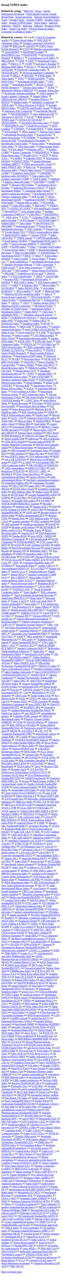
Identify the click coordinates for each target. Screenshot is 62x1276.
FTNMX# (6, 565)
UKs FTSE (18, 486)
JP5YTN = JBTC (38, 471)
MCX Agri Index (26, 1092)
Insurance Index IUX (37, 553)
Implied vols (22, 506)
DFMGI (25, 870)
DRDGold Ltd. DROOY (14, 99)
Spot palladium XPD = (48, 855)
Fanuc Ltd (44, 1092)
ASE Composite (51, 438)
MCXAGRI (31, 757)
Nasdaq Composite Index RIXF (18, 379)
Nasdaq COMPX (10, 814)
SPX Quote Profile (41, 297)
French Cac (52, 229)
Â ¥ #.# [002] (38, 568)
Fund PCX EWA (20, 1068)
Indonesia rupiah (42, 837)
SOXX (30, 388)
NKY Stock (52, 432)
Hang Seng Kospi (10, 137)
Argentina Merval (28, 630)
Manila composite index (47, 49)
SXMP (51, 182)
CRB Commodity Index (39, 347)
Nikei (33, 246)
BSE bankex (44, 117)
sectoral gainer (9, 870)
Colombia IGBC (13, 1130)
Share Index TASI (38, 577)
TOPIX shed (8, 120)
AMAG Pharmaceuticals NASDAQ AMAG (22, 958)
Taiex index (25, 223)
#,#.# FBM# (7, 1036)
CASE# (23, 736)
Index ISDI (21, 861)
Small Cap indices (11, 713)
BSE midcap (31, 1003)
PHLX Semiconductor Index (36, 820)
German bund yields (12, 784)
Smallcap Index (31, 323)
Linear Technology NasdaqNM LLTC (29, 1141)
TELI (26, 303)
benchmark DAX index (43, 1210)
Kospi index (38, 143)
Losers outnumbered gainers (20, 1222)
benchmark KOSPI (22, 84)
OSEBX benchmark (35, 778)
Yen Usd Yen (26, 1050)
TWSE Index (45, 75)
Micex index (49, 285)
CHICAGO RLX (20, 834)
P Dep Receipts (48, 1012)
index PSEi (7, 823)
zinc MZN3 (30, 713)
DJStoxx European (11, 935)
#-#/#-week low (26, 332)
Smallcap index (9, 412)
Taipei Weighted (18, 1174)
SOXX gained (8, 811)
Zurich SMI (52, 276)
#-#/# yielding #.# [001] (24, 391)
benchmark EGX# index (33, 140)
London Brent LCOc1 (24, 962)
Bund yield (35, 1109)
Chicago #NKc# (41, 615)
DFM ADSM (30, 944)
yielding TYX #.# (29, 613)
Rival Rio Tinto (9, 849)
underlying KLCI (40, 1018)
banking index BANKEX (14, 176)
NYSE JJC (48, 1033)
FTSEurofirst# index (22, 447)
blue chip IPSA (46, 365)
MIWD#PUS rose (14, 125)
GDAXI (49, 817)
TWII (21, 61)
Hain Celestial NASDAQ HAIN (30, 1186)
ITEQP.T (30, 46)
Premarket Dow (19, 1086)
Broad (46, 11)
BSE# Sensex (21, 997)
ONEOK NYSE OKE (37, 1254)
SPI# (56, 1201)
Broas (38, 11)
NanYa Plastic (44, 1030)
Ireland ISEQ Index (25, 980)
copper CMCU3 (46, 565)
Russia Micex (8, 326)
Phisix (8, 1204)
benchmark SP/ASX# (43, 997)
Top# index (40, 424)
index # (48, 294)
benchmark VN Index (16, 1098)
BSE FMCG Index (24, 282)
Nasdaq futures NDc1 (44, 303)
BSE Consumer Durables (32, 760)
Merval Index (25, 421)
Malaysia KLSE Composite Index (22, 294)
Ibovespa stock (32, 359)
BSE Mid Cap (48, 1248)
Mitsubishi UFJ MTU (29, 1192)
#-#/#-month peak (38, 539)
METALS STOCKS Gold (18, 804)
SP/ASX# (16, 545)
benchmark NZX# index (44, 241)
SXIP (14, 462)
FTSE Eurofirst (39, 701)
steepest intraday (21, 521)
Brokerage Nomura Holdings (20, 93)
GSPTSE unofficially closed (35, 108)
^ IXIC (15, 562)
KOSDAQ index (10, 323)
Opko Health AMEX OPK (27, 742)
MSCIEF (29, 75)
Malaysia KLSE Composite (15, 306)
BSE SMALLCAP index (23, 725)
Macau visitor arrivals (46, 1219)
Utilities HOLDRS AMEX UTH (37, 811)
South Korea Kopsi (37, 125)
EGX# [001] (20, 497)
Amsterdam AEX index (23, 790)
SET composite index (33, 394)
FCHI (19, 722)
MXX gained (29, 131)
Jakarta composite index (17, 182)
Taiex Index (7, 78)
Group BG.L (8, 1154)
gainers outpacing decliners (15, 193)
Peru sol (14, 689)
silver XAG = (31, 1033)
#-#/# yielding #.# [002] (37, 545)
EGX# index (8, 760)
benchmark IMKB (24, 1024)
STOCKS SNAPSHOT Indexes (31, 739)
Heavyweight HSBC (26, 252)
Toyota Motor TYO (15, 232)
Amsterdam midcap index (28, 906)
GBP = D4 (52, 624)
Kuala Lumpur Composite (15, 96)
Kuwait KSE (22, 385)
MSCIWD (40, 205)
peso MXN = (30, 1248)
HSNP (56, 521)
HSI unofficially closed (46, 208)
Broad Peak (7, 17)
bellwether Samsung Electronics (37, 1251)
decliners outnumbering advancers (19, 1157)
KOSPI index (19, 246)
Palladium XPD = (39, 551)
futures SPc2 (17, 574)
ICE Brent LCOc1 (39, 1053)
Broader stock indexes (23, 527)
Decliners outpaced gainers (38, 314)
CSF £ (4, 1003)
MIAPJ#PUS (52, 214)
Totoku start (41, 415)
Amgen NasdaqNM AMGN (36, 683)
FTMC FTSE (22, 843)
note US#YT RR (37, 704)
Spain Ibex (38, 651)
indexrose (33, 438)
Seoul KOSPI (12, 52)
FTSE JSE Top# (43, 341)
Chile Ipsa (47, 311)
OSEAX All (29, 344)
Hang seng (22, 320)
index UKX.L (38, 1239)
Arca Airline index (31, 211)
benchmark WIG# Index (35, 279)
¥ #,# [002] (45, 500)
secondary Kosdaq (38, 826)
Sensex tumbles (50, 1163)
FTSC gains (31, 903)
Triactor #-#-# (8, 974)
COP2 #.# (6, 624)
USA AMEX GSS (46, 1059)
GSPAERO (45, 173)
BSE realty (27, 639)
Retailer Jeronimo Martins (18, 264)
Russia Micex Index (11, 388)
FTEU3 (34, 698)
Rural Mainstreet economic (15, 1263)
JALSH (5, 75)
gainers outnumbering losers (30, 912)
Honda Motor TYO (26, 370)
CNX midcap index (39, 456)
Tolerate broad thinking (46, 17)
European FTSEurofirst (28, 1180)
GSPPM (5, 497)
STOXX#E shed (47, 220)
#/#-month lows (45, 1036)
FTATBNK (30, 137)
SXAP (30, 117)
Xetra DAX (45, 1242)
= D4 (25, 692)
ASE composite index (29, 817)
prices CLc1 (28, 991)
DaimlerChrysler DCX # (14, 1239)
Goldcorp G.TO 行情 (38, 867)
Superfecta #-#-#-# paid (30, 273)
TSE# (56, 123)
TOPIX (27, 1000)
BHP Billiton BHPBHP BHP (33, 1039)
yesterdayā (53, 1074)
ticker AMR (48, 1003)
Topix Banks (30, 592)
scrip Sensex (39, 888)
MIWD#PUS (42, 152)
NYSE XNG (24, 341)
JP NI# (53, 559)
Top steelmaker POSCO (14, 568)
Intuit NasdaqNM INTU (25, 642)
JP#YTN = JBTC (43, 929)
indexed (53, 22)
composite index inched (37, 190)
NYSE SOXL (48, 757)
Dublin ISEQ (39, 320)
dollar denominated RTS (31, 515)
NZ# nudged (11, 131)
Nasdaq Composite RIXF (30, 648)
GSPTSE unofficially (47, 238)
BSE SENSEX (9, 820)
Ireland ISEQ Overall (12, 1065)
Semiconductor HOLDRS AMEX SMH (30, 1189)
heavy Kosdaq (46, 362)
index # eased (22, 335)
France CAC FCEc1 (34, 1133)
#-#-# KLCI (27, 731)
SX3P (38, 291)
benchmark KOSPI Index (29, 356)
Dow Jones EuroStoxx (28, 474)
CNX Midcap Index (43, 335)
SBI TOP (22, 1095)
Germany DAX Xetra (12, 775)
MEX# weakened (48, 1207)
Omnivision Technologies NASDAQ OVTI (24, 772)
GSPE (4, 244)
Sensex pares (38, 1098)
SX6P (26, 430)
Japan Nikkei (42, 607)
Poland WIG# (36, 128)
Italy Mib (10, 1106)
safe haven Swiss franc (39, 1047)
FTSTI (26, 49)
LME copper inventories (26, 1080)
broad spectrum (24, 17)
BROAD (28, 11)
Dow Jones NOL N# (37, 1006)
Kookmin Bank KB (15, 828)
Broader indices (49, 512)
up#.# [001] (28, 1118)
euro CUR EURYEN (46, 672)
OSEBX (16, 1003)
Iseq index (37, 985)
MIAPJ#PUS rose (10, 55)
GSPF (4, 246)
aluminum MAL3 (44, 1000)
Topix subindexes (18, 261)
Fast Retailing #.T (21, 607)
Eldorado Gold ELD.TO (33, 1213)
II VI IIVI (25, 556)
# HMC (41, 823)
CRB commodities (14, 468)
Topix (4, 20)
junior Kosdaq (8, 220)
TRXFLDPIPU (9, 123)
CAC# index (44, 586)
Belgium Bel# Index (12, 66)
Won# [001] (7, 421)
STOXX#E (7, 69)
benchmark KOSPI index (31, 81)
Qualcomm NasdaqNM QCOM (18, 1103)
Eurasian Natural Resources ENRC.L (31, 1230)
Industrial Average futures (29, 624)
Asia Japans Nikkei (50, 1127)
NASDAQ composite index (31, 69)
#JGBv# (5, 282)
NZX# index (23, 766)
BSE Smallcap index (32, 412)
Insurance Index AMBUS (37, 1177)
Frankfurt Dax (47, 137)
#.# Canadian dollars (31, 1145)
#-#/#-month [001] (45, 462)
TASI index (43, 1050)
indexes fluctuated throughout (32, 618)
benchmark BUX (14, 1236)
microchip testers (39, 1148)
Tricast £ (6, 500)
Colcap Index (8, 365)
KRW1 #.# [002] (37, 468)
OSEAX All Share (34, 435)
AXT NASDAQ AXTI (33, 1121)
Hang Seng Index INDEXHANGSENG (29, 1008)
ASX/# (55, 826)
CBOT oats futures (32, 891)
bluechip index (44, 1195)
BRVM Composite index (14, 873)
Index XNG (19, 680)
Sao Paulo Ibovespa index (35, 123)
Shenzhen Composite (43, 102)
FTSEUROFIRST (26, 542)
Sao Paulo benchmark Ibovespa (21, 627)
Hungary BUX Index (23, 185)
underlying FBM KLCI (13, 598)
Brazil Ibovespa (19, 403)
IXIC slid (6, 270)
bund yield (31, 1183)
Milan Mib (24, 424)
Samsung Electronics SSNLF (16, 1021)
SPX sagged (21, 270)
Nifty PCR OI (18, 1053)
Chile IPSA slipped (15, 441)
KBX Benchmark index (17, 882)
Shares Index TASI (43, 430)
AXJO (22, 698)
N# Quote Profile (43, 306)
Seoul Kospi (45, 226)
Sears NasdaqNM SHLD (18, 1101)
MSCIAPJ (42, 40)
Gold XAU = (49, 1151)
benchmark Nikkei (41, 308)
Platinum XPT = (36, 149)
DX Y (4, 285)
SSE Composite (44, 264)
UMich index (12, 1227)
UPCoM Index (49, 920)
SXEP (4, 185)
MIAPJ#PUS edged (33, 52)
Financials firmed (28, 920)
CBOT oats (21, 695)
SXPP (49, 267)
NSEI (39, 276)
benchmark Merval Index (32, 406)
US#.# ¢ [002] (8, 1198)
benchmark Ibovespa (12, 229)
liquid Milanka (34, 382)
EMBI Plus (44, 1142)
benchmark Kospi (25, 226)
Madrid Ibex (18, 518)
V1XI (25, 217)
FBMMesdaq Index (20, 971)
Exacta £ (53, 435)
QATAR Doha (48, 252)
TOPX (51, 87)
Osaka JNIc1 (34, 486)
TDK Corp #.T (22, 929)
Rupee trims (7, 879)
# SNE (42, 332)
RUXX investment (47, 926)
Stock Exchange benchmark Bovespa (34, 595)
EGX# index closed (23, 489)
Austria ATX (28, 533)
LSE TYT (43, 731)
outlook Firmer (25, 823)
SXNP (40, 1245)
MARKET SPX (31, 707)
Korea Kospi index (23, 40)
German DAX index (15, 900)
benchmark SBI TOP (40, 1077)
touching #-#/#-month (43, 873)
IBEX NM (25, 326)
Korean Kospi (44, 134)
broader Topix (17, 20)
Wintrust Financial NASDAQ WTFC (30, 1201)
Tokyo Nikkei (26, 365)
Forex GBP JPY (43, 1171)
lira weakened (25, 1036)
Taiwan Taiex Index (33, 87)
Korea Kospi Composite (14, 297)
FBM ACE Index (48, 666)
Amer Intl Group (49, 790)
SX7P (45, 155)
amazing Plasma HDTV (34, 858)
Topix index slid (40, 176)
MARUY (9, 918)
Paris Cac (31, 167)
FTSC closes (46, 542)
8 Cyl (22, 1260)
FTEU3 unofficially (21, 276)
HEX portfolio (34, 636)
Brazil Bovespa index (12, 368)
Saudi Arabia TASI (41, 695)
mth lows (30, 988)
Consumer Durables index (36, 562)
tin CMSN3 (43, 1154)
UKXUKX (29, 362)
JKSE (4, 317)
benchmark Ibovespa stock (19, 134)
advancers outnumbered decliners (35, 1160)
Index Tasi (17, 867)
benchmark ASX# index (37, 654)
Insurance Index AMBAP (33, 1198)
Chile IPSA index (21, 205)
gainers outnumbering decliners (18, 1207)
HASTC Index (52, 879)
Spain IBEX (31, 935)
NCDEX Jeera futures (16, 965)
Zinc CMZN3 (18, 577)
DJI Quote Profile (34, 397)
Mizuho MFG (45, 373)
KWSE (52, 524)
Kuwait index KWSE (40, 441)
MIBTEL (6, 1151)
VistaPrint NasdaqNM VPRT (16, 734)
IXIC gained (54, 128)
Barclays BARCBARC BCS (26, 1083)
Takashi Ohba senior (26, 1136)
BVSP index (17, 494)
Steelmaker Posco (42, 385)
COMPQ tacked (18, 1018)
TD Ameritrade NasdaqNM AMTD (36, 1216)
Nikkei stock (42, 491)
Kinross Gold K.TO (11, 1006)
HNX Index (30, 751)
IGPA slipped (27, 220)
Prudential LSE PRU (29, 879)
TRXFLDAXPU (36, 78)
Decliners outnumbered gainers (43, 480)
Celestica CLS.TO (39, 1124)
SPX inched (38, 196)
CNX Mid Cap (48, 344)
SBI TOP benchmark (45, 882)
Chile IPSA (35, 214)
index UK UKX (22, 831)
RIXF (56, 456)
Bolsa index (7, 1039)
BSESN (5, 102)
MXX (27, 255)
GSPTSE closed (31, 689)
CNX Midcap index (39, 518)
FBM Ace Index (24, 801)
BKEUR (17, 46)
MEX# (13, 731)
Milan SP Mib (52, 291)
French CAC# (26, 645)
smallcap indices (32, 994)
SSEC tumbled (41, 521)
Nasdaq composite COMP (15, 179)
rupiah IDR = (8, 736)
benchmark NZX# (11, 255)
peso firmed (39, 1068)
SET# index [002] (28, 1106)
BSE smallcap (17, 453)
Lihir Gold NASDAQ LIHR (16, 1219)
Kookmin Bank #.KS (22, 1030)
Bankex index (21, 102)
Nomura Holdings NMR (14, 1210)
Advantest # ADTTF (12, 117)
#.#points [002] (30, 285)
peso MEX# (7, 432)
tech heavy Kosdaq (46, 63)
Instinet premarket (11, 604)
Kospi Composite (22, 152)
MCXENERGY (48, 527)
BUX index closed (31, 170)
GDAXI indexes (35, 722)
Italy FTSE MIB (40, 376)
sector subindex (31, 1227)
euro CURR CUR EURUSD (40, 329)
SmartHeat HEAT (10, 1233)
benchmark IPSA (30, 686)
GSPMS (17, 158)
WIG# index (8, 515)
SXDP (4, 527)
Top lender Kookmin (12, 1015)
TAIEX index (40, 179)
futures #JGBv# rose (23, 748)
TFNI (21, 78)
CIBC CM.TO (33, 1130)
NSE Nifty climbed (38, 932)
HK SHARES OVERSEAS (43, 465)
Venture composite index (14, 196)
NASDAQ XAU (21, 589)
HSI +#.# (41, 801)
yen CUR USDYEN (15, 459)
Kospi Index (38, 258)
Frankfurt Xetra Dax (24, 1062)
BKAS (57, 108)
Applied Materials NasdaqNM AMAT (31, 710)
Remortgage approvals (46, 1225)
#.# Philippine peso (30, 846)
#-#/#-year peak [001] (41, 601)
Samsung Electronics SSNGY (29, 187)
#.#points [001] (19, 941)
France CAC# (18, 601)
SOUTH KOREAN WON (31, 982)
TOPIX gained (24, 238)
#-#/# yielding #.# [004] (14, 509)
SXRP (51, 412)
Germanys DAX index (41, 1260)
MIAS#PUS (11, 211)
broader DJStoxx (40, 99)
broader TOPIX (34, 20)
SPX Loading (23, 291)
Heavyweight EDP (14, 438)
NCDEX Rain (8, 556)
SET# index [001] (10, 1033)
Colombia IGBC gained (25, 716)
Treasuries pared (33, 968)
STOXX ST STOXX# (30, 120)
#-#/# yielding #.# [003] (14, 923)
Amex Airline (21, 258)
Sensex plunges (51, 1233)
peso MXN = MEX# (41, 536)
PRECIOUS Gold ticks (27, 1168)
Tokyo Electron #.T (26, 796)
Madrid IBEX (43, 421)
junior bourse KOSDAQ (45, 270)
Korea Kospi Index (15, 249)
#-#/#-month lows (14, 798)
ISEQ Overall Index (11, 347)
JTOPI (28, 63)
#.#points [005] (34, 158)
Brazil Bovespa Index (22, 583)
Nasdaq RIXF (19, 536)
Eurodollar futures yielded (44, 1095)
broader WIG (12, 279)
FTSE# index (43, 807)
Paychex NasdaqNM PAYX (45, 915)
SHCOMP (45, 244)
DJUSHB (39, 182)
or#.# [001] (7, 982)
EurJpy (5, 589)
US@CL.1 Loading (39, 950)
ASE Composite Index (13, 465)
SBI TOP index (9, 1121)
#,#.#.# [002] (37, 763)
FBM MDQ (11, 953)
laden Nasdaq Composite (18, 672)
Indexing (27, 25)
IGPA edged (17, 149)
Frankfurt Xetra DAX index (41, 418)
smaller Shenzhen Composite (16, 444)
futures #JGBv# (37, 477)
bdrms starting (23, 1171)
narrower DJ (8, 1127)
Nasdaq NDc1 (40, 506)
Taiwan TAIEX (48, 66)
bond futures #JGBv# (16, 241)
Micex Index (28, 745)
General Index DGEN (26, 1151)
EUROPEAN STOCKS (23, 317)
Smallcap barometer (33, 524)
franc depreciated (21, 409)
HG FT (42, 885)
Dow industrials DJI (43, 114)
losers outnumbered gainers (15, 669)
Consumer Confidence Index (16, 31)
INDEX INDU (21, 161)
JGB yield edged (20, 837)
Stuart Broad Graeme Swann (41, 14)
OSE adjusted (12, 524)
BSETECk (29, 814)
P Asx (4, 562)
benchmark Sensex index (14, 376)
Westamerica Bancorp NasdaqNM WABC (23, 947)
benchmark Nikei (25, 565)
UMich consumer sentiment (36, 621)
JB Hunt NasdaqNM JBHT (30, 909)
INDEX (17, 25)
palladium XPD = (10, 314)
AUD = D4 (17, 418)
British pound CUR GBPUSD (27, 610)
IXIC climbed (34, 229)
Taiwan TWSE (39, 235)
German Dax (32, 754)
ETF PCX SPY (43, 971)
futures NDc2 (20, 701)
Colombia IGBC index (44, 217)
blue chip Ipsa (36, 453)
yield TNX (35, 680)
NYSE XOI (50, 359)
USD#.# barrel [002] (12, 1047)
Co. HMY (26, 462)
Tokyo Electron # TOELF (31, 105)
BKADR (9, 273)
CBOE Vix (44, 1222)
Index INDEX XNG (28, 288)
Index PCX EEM (24, 977)
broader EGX (30, 155)
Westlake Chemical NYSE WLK (28, 1027)
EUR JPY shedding (41, 497)
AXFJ (31, 61)
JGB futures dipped (36, 1139)
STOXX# (38, 843)
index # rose (7, 332)
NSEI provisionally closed (38, 164)
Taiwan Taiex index (50, 131)
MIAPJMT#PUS (20, 114)
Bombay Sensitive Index (47, 669)
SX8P (32, 249)
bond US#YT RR (49, 796)
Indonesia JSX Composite (18, 111)
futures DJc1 (11, 858)
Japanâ (32, 1012)
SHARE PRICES (33, 1115)
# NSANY (14, 944)
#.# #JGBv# (7, 288)
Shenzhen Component (13, 539)
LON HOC (37, 1086)
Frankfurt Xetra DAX (24, 173)
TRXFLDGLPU (10, 72)
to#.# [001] (45, 852)
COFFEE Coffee (27, 1127)
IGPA (56, 950)
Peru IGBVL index (15, 456)
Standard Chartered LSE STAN (24, 840)
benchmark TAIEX (11, 311)
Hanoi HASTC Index (16, 235)
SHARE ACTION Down (14, 308)
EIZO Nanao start (49, 962)
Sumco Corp (16, 1071)
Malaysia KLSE (43, 409)
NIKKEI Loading (37, 368)
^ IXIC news (11, 217)
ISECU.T (16, 63)
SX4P (20, 636)
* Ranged (46, 944)
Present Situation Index (41, 28)
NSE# (38, 255)
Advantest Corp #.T (32, 849)
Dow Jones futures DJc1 (17, 1165)
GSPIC (34, 923)
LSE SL (5, 1062)
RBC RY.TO (17, 1266)
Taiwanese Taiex (10, 43)
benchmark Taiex (39, 450)
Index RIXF (31, 311)
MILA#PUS (7, 61)
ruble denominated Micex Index (28, 887)
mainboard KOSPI (35, 199)
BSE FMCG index (43, 870)
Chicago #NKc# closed (46, 556)
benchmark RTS (9, 692)
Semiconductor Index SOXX (16, 580)
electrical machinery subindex (38, 72)
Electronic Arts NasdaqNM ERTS (29, 633)
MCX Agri (37, 965)
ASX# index (18, 1012)
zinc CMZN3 (47, 980)
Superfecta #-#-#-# (36, 1236)
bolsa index (31, 604)
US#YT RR (37, 509)
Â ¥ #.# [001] (37, 769)
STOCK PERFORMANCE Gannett (20, 503)
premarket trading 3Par (17, 483)
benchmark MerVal (30, 300)
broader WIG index (25, 500)
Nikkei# (55, 179)
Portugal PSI (21, 615)
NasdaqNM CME (23, 1245)
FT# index (37, 403)
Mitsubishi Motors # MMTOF (17, 90)
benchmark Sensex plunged (19, 864)
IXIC (37, 831)
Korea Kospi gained (24, 1242)
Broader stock (18, 769)
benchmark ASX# (43, 193)
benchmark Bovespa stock (46, 261)
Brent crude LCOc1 (11, 530)
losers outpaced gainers (25, 787)
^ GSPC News (31, 400)
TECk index (41, 326)
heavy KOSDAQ (48, 1062)
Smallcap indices (17, 1124)
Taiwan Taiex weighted (30, 432)
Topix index (40, 22)
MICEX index (37, 900)
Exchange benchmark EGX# (16, 1257)
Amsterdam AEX (23, 1195)
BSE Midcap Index (15, 1077)
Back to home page (11, 1271)
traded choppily (19, 985)
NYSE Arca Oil (13, 559)
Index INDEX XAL (24, 663)
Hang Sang (35, 598)
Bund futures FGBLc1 (44, 781)
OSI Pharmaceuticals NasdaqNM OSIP (25, 1111)
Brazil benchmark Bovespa (26, 548)
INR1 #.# (6, 906)
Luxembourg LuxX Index (41, 58)
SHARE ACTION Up (12, 350)
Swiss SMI (26, 807)
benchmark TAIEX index (14, 143)
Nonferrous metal (33, 728)
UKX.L (15, 303)
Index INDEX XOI (35, 559)
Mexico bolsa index (11, 382)
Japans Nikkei (40, 96)
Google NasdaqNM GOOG (42, 494)
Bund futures (8, 1260)
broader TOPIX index (20, 22)
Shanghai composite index (36, 894)
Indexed (38, 25)
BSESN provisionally (38, 1015)
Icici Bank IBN (39, 941)
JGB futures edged (47, 282)
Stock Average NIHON (24, 244)
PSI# (54, 506)
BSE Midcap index (21, 491)
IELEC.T (32, 66)
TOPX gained (46, 93)
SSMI (19, 553)
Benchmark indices (46, 734)
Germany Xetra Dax (48, 90)
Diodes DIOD (42, 1101)
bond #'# (42, 814)
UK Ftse (54, 801)
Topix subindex (49, 1204)
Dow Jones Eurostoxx (30, 267)
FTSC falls (47, 642)
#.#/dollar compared (26, 1204)
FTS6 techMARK (48, 991)
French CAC (51, 897)
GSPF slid (31, 512)
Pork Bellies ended (19, 657)
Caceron (5, 929)
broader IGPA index (50, 246)
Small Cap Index (18, 28)
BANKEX (6, 474)
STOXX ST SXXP (20, 208)
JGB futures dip (41, 876)
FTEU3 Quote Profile (12, 932)
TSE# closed (8, 267)
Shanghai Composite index (32, 918)
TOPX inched (46, 379)
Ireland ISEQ (8, 223)
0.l (16, 1074)
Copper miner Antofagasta (15, 876)
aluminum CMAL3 (49, 1103)
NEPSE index (8, 1145)
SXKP (14, 285)
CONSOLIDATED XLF (14, 675)
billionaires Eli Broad (12, 14)
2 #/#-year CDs (27, 852)
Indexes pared (8, 1213)
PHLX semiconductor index (44, 232)
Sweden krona (31, 1233)
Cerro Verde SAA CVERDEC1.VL (23, 793)
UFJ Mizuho (48, 903)
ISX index (33, 1065)
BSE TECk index (10, 362)
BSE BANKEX (13, 435)
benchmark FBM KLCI (25, 427)
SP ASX (15, 359)
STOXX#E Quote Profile (37, 1044)
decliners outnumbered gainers (17, 586)
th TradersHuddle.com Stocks (28, 1223)
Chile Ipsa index (26, 146)
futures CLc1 (18, 571)
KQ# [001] (54, 453)
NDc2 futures (26, 1154)
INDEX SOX (38, 675)
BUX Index (54, 861)
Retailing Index (9, 621)
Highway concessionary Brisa (17, 1059)
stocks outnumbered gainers (36, 1089)
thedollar (54, 1098)
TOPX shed (7, 105)
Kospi (25, 781)
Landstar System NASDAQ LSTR (19, 1163)
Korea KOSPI (8, 140)
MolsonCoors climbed (13, 950)
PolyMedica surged (11, 1254)
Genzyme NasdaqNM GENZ (16, 855)
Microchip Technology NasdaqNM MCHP (25, 664)
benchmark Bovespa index (33, 338)
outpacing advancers (46, 1257)
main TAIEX (8, 338)
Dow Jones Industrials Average (17, 885)
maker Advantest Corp (41, 1056)
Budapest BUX (46, 583)
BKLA (16, 75)
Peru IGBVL (35, 350)
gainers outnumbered (33, 1074)
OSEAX (49, 846)
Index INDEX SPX (11, 167)
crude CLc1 (27, 953)
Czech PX (48, 613)
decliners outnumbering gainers (28, 938)
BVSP (46, 323)
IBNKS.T (19, 58)
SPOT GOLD (8, 1251)
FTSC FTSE (50, 689)
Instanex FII (19, 551)
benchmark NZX (48, 1118)
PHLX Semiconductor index (16, 415)
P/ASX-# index (9, 686)
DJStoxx (5, 1245)
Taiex (37, 766)
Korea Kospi (37, 861)
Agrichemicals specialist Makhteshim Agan (27, 955)
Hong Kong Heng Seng (32, 974)
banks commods (18, 915)
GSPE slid (6, 1180)
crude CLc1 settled (23, 926)
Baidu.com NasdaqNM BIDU (25, 897)
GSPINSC (19, 128)
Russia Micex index (27, 202)
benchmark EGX (10, 1000)
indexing (6, 25)
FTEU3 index (12, 994)
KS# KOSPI (30, 55)
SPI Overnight (18, 450)
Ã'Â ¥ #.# (16, 1042)
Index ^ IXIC (8, 645)
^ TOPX (29, 373)
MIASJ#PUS (39, 692)
